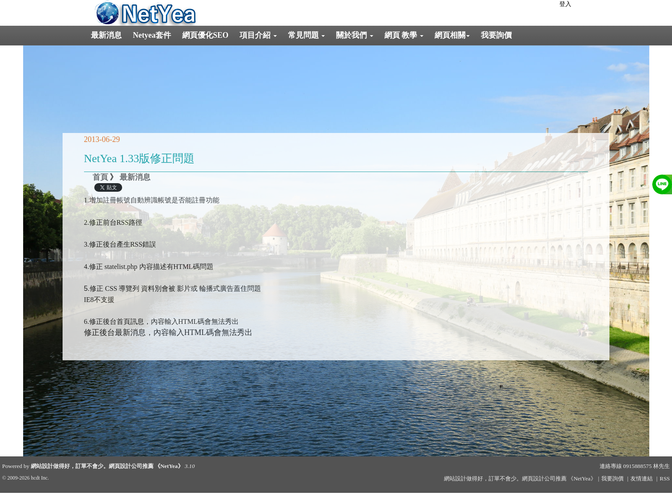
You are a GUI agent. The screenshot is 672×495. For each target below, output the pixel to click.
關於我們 (354, 35)
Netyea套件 (152, 35)
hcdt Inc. (40, 478)
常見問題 (306, 35)
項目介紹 (258, 35)
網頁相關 (452, 35)
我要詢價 (496, 35)
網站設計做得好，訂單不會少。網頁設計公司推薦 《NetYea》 (107, 466)
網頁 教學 (403, 35)
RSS (665, 478)
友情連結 (641, 478)
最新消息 (106, 35)
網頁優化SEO (205, 35)
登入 (565, 4)
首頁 (100, 177)
